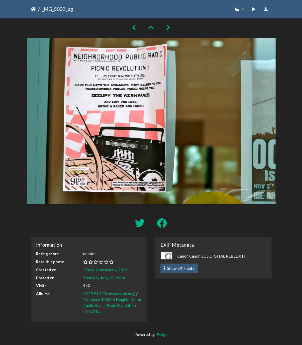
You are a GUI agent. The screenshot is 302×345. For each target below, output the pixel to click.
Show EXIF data (179, 268)
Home (33, 9)
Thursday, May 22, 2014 (104, 277)
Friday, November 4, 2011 (105, 269)
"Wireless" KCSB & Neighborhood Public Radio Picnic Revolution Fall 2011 (112, 305)
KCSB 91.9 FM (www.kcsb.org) (109, 293)
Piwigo (162, 334)
